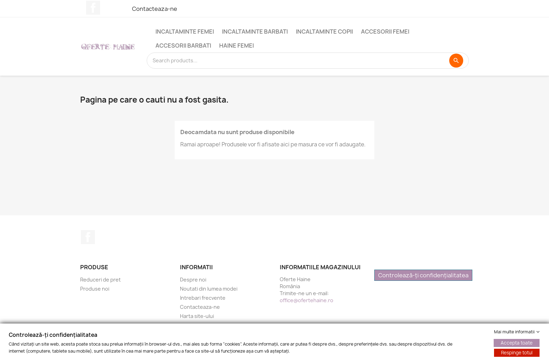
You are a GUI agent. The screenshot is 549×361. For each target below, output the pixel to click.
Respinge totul (517, 352)
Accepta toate (517, 343)
